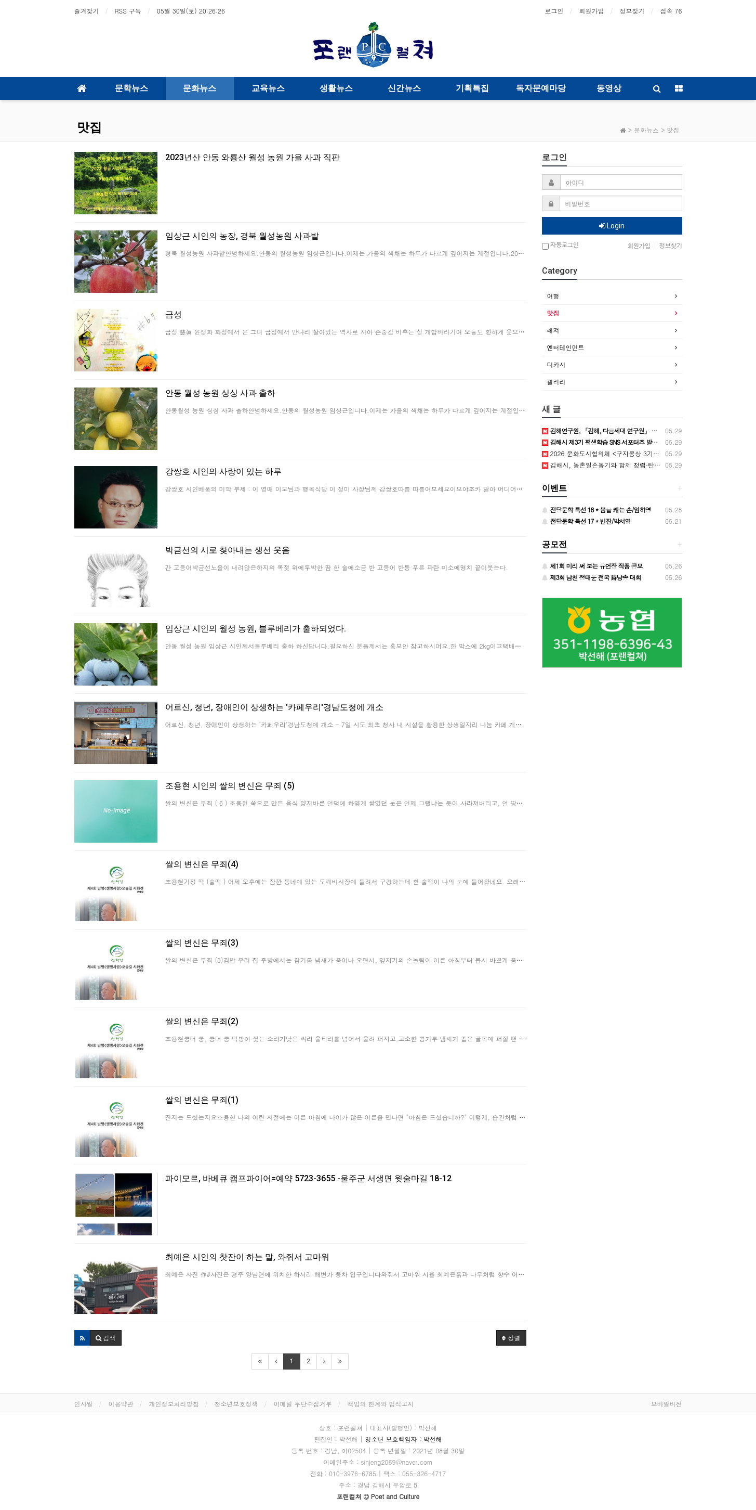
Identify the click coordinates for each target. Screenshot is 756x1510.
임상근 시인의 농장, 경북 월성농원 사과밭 (242, 236)
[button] (82, 1338)
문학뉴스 (131, 88)
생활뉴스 (336, 88)
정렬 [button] (511, 1337)
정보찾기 (632, 10)
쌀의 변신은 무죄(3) (201, 943)
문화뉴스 (199, 88)
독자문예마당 (541, 88)
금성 (173, 314)
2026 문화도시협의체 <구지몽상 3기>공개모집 (612, 453)
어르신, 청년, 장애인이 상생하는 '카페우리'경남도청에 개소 (274, 707)
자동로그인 (560, 245)
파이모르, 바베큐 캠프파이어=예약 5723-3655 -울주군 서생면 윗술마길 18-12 (308, 1178)
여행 (553, 295)
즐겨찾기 (86, 10)
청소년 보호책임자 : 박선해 (403, 1439)
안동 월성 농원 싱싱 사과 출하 (220, 393)
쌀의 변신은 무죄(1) (201, 1100)
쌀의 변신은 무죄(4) (201, 864)
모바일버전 (666, 1403)
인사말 (83, 1403)
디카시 (556, 364)
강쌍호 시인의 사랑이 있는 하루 (223, 471)
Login (612, 226)
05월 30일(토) (191, 10)
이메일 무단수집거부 (303, 1403)
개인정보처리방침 (174, 1403)
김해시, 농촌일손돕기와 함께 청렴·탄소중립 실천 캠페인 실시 (632, 464)
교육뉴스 (268, 88)
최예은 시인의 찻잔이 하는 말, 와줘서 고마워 (247, 1257)
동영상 (608, 88)
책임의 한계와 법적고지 (381, 1403)
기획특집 (472, 88)
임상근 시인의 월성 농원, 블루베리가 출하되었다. (255, 629)
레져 (553, 330)
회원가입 (591, 10)
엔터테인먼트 (566, 347)
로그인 (554, 10)
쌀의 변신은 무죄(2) (201, 1021)
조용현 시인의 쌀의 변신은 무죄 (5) (230, 786)
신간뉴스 (404, 88)
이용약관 (121, 1403)
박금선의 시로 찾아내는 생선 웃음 (227, 550)
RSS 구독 (128, 10)
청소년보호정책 (236, 1403)
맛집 (89, 127)
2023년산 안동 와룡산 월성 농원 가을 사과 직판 (252, 157)
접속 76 (671, 10)
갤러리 (556, 381)
